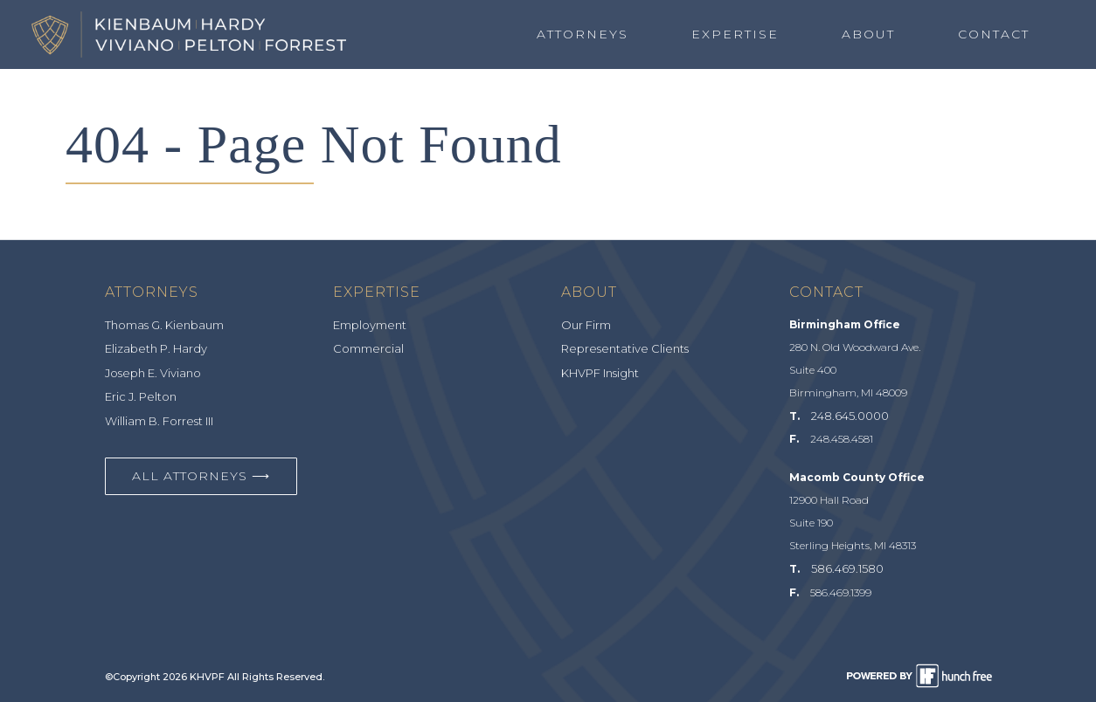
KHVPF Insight (600, 373)
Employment (369, 325)
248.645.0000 (850, 416)
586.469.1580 (847, 568)
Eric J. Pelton (141, 396)
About (868, 34)
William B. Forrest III (159, 421)
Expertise (735, 34)
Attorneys (582, 34)
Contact (994, 34)
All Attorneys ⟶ (201, 476)
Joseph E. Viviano (153, 373)
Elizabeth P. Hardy (156, 348)
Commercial (368, 348)
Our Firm (586, 325)
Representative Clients (625, 348)
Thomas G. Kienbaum (164, 325)
